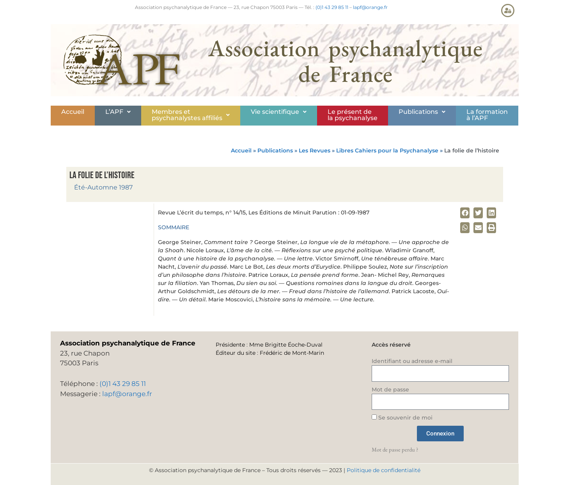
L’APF (118, 111)
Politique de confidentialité (383, 470)
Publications (422, 111)
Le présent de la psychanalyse (353, 115)
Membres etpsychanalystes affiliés (191, 115)
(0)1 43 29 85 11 (332, 7)
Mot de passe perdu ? (395, 449)
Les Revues (314, 150)
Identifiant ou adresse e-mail (412, 361)
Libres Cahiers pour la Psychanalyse (387, 150)
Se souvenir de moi (402, 417)
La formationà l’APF (487, 115)
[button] (118, 112)
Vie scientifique (279, 111)
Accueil (72, 111)
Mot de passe (390, 389)
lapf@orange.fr (370, 7)
